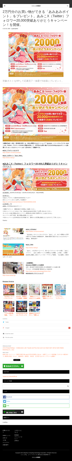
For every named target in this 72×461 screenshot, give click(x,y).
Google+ (7, 328)
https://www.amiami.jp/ (9, 275)
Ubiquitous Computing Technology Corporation (34, 452)
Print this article (8, 337)
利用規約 (16, 435)
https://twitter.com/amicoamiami (12, 152)
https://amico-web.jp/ (9, 157)
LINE (6, 405)
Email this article (8, 333)
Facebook (7, 397)
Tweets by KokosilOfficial (10, 376)
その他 (4, 440)
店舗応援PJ (5, 444)
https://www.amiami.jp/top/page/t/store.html (38, 271)
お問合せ (16, 440)
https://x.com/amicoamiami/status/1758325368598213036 (19, 202)
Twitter (7, 322)
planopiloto (15, 28)
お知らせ (5, 437)
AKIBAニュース (6, 435)
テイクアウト (6, 442)
